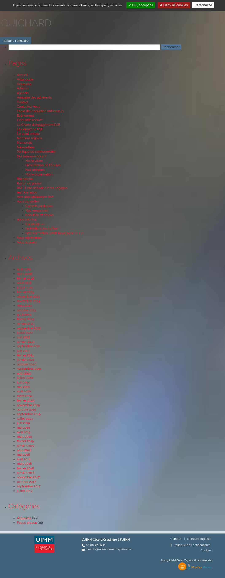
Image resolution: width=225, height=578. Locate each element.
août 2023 (24, 314)
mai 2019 (23, 427)
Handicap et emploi (39, 215)
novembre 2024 (28, 301)
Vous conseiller (28, 201)
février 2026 (25, 278)
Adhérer (23, 88)
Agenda (22, 93)
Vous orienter (26, 219)
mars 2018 (24, 464)
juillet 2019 (25, 418)
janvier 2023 (25, 323)
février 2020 (25, 400)
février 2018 (25, 468)
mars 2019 (24, 437)
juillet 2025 (25, 287)
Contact (22, 102)
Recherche (25, 179)
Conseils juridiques (39, 206)
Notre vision (34, 161)
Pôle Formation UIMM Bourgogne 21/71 (54, 233)
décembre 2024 (28, 296)
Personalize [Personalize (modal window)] (203, 5)
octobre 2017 (26, 482)
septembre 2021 (28, 346)
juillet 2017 (24, 491)
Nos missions (34, 170)
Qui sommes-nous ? (31, 156)
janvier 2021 (25, 360)
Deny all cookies (174, 5)
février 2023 (25, 319)
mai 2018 (23, 454)
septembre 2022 (29, 328)
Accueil (22, 75)
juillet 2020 (25, 378)
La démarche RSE (30, 129)
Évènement (25, 115)
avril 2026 (24, 269)
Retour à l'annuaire (15, 40)
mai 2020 (23, 387)
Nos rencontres (36, 210)
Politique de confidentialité (36, 152)
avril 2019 (24, 432)
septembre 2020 (29, 369)
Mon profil (24, 142)
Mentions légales (29, 138)
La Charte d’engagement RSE (38, 125)
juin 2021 (23, 351)
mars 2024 (24, 305)
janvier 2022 (25, 342)
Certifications (34, 224)
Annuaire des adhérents (34, 97)
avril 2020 (24, 391)
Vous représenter (29, 237)
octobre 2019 (26, 409)
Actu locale (25, 79)
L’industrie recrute (30, 120)
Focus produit (27, 523)
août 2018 (24, 450)
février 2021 (25, 355)
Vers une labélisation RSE (35, 197)
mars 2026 (24, 274)
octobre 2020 (26, 364)
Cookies (206, 550)
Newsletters (26, 147)
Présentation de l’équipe (43, 165)
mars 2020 (24, 396)
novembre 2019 (28, 405)
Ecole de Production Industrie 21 (40, 111)
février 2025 (25, 292)
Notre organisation (38, 174)
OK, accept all (140, 5)
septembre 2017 (28, 486)
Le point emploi (28, 134)
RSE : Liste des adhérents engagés (42, 188)
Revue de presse (29, 183)
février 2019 (25, 441)
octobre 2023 (26, 310)
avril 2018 (24, 459)
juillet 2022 (25, 333)
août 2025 (24, 283)
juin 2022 (23, 337)
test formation (27, 192)
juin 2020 (23, 382)
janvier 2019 (25, 446)
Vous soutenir (27, 242)
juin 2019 (23, 423)
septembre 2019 (29, 414)
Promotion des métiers (41, 228)
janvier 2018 (25, 473)
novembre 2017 (28, 477)
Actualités (24, 84)
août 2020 (24, 373)
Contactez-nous (28, 106)
